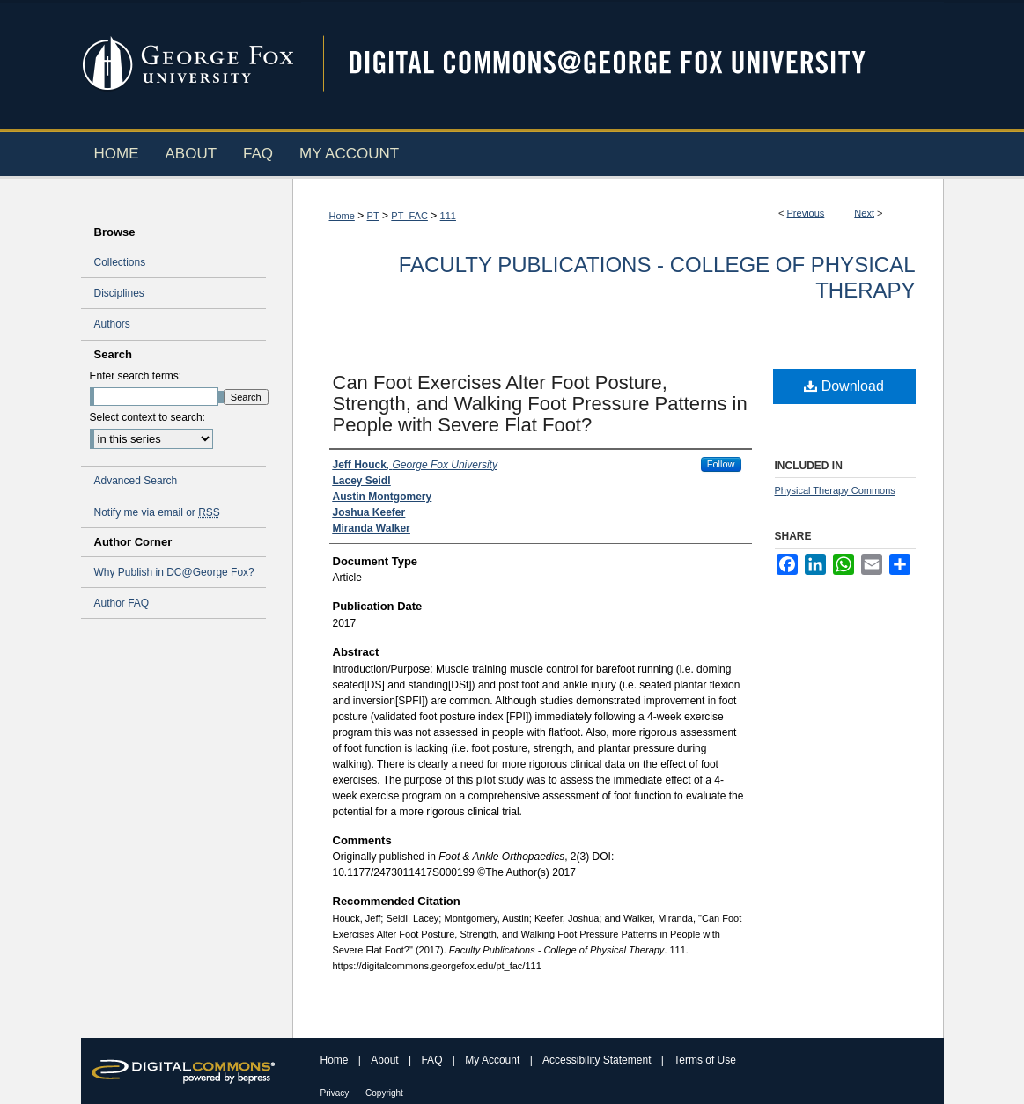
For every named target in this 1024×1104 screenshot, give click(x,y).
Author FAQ (122, 603)
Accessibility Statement (598, 1060)
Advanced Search (136, 481)
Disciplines (119, 293)
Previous (806, 213)
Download (844, 386)
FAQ (433, 1060)
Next (864, 213)
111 (448, 215)
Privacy (336, 1093)
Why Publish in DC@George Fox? (174, 572)
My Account (493, 1060)
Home (342, 215)
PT (373, 215)
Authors (112, 324)
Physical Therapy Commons (835, 490)
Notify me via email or (157, 512)
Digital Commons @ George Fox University (622, 64)
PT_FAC (409, 215)
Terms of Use (705, 1060)
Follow (721, 464)
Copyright (384, 1093)
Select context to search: (147, 417)
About (386, 1060)
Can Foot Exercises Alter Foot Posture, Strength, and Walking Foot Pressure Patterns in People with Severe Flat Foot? (540, 404)
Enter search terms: (136, 376)
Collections (120, 262)
